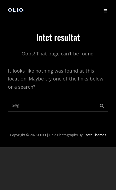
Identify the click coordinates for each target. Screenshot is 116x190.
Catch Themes (95, 134)
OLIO (16, 10)
